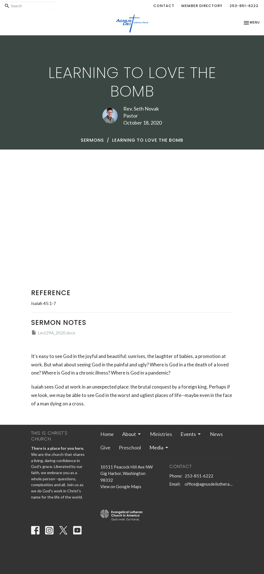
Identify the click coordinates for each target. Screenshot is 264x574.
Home (107, 434)
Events (191, 434)
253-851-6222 (244, 5)
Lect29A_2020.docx (53, 332)
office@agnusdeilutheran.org (209, 483)
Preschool (130, 447)
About (132, 434)
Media (159, 447)
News (216, 434)
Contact (163, 5)
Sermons (92, 140)
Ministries (161, 434)
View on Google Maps (120, 486)
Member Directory (202, 5)
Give (105, 447)
